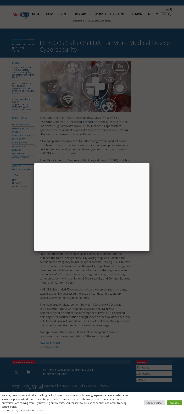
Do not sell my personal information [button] (22, 410)
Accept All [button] (175, 402)
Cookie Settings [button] (154, 402)
